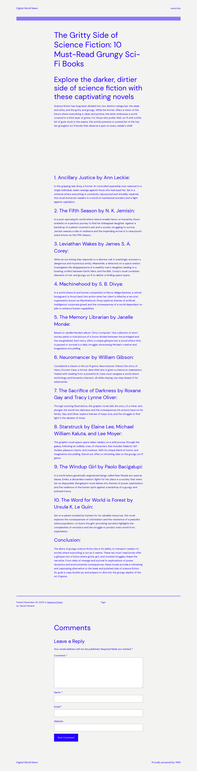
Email (58, 706)
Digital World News (27, 8)
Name (58, 692)
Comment (60, 655)
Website (58, 721)
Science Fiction (55, 602)
